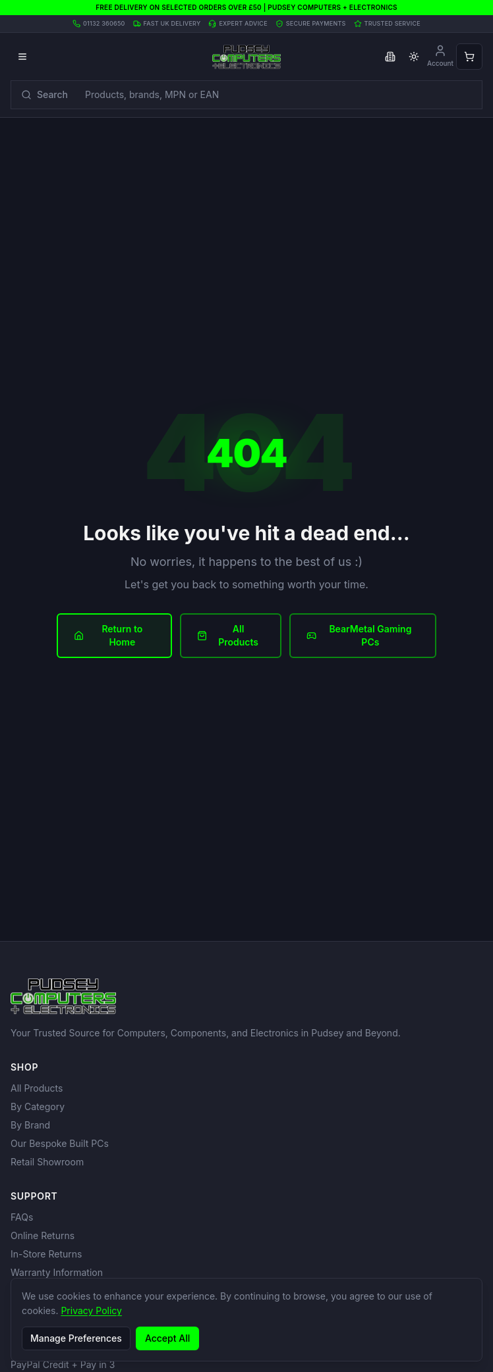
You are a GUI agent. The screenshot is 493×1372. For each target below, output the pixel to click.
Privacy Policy (91, 1310)
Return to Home (108, 635)
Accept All (167, 1338)
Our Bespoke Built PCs (60, 1143)
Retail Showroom (47, 1161)
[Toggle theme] (413, 56)
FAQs (22, 1217)
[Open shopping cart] (469, 56)
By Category (38, 1106)
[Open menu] (22, 56)
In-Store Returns (46, 1253)
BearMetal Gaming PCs (359, 635)
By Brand (30, 1125)
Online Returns (42, 1235)
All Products (227, 635)
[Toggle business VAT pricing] (390, 56)
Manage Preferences (76, 1338)
